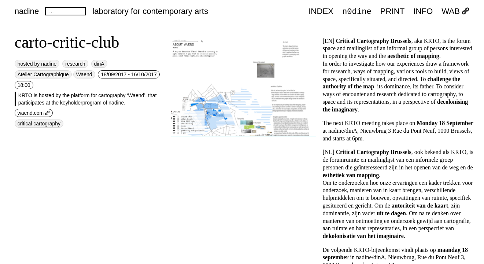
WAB (455, 11)
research (75, 64)
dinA (99, 64)
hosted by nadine (37, 64)
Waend (84, 74)
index (320, 11)
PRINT (392, 11)
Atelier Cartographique (43, 74)
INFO (423, 11)
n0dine (357, 11)
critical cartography (39, 123)
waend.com (34, 113)
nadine (27, 11)
